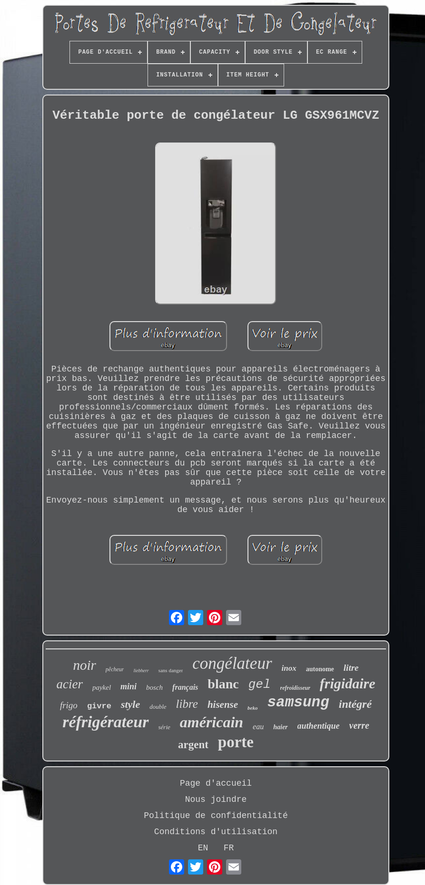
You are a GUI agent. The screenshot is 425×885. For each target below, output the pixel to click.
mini (128, 686)
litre (351, 668)
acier (69, 684)
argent (193, 745)
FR (229, 848)
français (185, 687)
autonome (320, 669)
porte (236, 742)
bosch (154, 687)
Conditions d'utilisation (215, 832)
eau (258, 727)
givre (99, 706)
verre (359, 725)
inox (289, 668)
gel (259, 684)
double (157, 706)
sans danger (170, 670)
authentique (318, 726)
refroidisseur (295, 688)
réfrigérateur (105, 722)
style (130, 704)
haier (280, 727)
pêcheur (115, 669)
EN (203, 848)
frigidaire (348, 683)
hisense (223, 704)
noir (84, 665)
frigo (69, 705)
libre (187, 703)
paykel (101, 687)
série (164, 727)
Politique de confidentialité (215, 815)
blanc (223, 683)
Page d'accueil (216, 783)
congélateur (232, 663)
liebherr (140, 670)
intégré (355, 704)
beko (252, 708)
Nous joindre (216, 799)
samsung (298, 702)
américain (211, 722)
